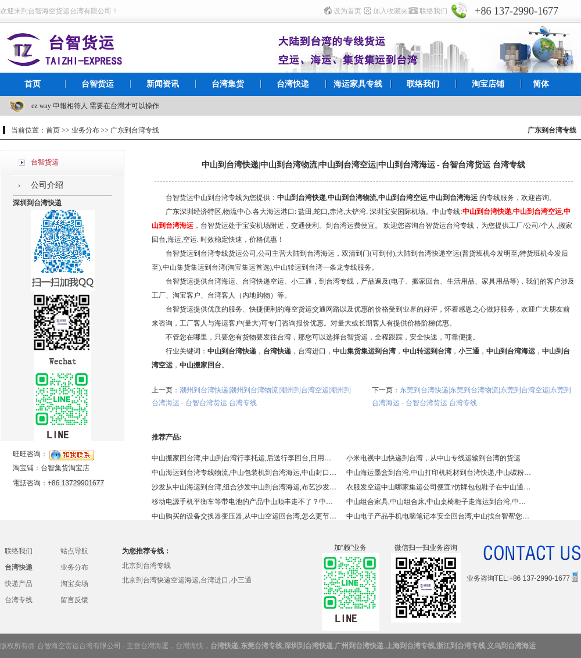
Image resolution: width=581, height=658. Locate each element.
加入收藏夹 (390, 11)
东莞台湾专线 (261, 646)
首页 (32, 84)
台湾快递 (293, 84)
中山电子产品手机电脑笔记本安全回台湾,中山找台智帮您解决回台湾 (439, 516)
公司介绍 (47, 185)
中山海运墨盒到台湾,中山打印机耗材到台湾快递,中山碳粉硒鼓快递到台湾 (439, 473)
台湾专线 (19, 600)
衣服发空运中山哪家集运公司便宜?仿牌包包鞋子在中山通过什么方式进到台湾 (439, 487)
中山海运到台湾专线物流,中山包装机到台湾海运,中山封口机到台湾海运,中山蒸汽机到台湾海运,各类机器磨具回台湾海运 (245, 473)
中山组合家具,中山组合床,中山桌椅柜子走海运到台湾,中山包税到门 (439, 502)
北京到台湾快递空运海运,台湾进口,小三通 (187, 580)
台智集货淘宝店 (65, 468)
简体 (541, 84)
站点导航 (74, 551)
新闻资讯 (162, 84)
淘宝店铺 (488, 84)
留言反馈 (74, 600)
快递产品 (19, 584)
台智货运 (97, 84)
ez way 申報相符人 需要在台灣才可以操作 (95, 106)
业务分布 (74, 567)
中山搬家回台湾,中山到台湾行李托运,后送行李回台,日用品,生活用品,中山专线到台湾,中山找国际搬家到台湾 (245, 458)
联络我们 (433, 11)
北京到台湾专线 (146, 566)
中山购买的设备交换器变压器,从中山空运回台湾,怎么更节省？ (245, 516)
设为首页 (347, 11)
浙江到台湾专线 (460, 646)
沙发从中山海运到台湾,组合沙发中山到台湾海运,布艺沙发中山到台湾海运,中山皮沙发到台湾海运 (245, 487)
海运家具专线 (357, 84)
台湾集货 (227, 84)
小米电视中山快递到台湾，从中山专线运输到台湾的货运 (433, 458)
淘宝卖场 (74, 584)
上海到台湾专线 (410, 646)
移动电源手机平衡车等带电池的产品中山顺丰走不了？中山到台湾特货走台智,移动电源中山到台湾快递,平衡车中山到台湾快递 (245, 502)
